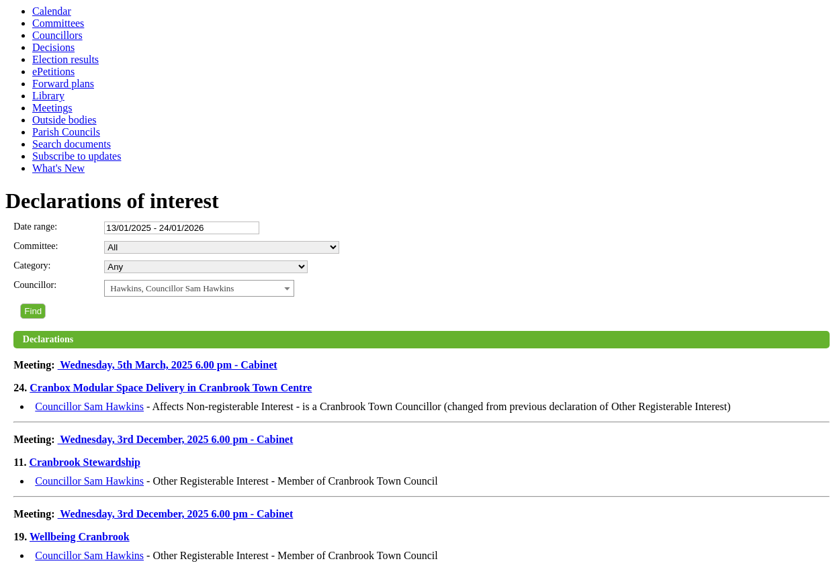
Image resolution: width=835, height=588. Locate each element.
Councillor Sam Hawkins (89, 406)
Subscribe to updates (76, 156)
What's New (58, 168)
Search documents (71, 144)
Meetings (52, 107)
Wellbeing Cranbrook (80, 536)
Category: (31, 265)
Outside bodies (64, 120)
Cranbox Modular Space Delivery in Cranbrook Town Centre (171, 387)
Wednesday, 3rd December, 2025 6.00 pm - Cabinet (176, 439)
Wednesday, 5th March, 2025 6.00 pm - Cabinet (167, 365)
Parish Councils (66, 132)
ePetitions (53, 71)
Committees (58, 23)
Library (48, 95)
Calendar (51, 11)
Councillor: (34, 285)
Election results (65, 59)
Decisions (53, 47)
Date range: (35, 227)
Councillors (57, 35)
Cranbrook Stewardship (84, 462)
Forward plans (63, 83)
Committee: (35, 246)
